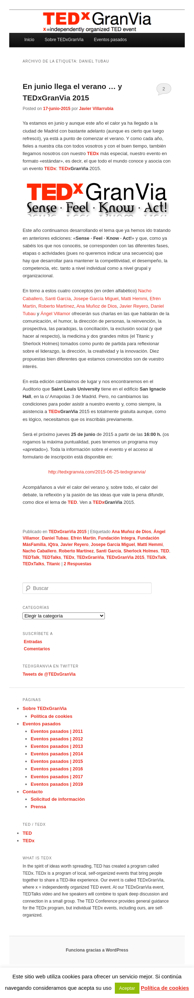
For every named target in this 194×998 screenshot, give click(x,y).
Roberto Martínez (56, 306)
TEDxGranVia (90, 557)
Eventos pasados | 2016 (57, 768)
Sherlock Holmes (140, 550)
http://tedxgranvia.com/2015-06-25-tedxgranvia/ (97, 472)
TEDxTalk (156, 557)
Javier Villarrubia (96, 108)
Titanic (53, 563)
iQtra (53, 544)
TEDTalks (51, 557)
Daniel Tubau (55, 538)
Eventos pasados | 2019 (57, 784)
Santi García (58, 298)
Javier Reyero (133, 306)
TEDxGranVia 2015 (67, 531)
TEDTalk (30, 557)
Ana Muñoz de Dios (96, 306)
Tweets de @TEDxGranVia (49, 674)
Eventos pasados (110, 39)
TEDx (69, 557)
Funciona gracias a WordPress (97, 950)
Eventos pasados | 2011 (57, 731)
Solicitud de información (58, 799)
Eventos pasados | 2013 (57, 746)
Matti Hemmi (134, 298)
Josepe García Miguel (95, 298)
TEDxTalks (33, 563)
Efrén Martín (83, 538)
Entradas (33, 641)
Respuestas (77, 563)
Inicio (29, 39)
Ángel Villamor (56, 313)
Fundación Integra (116, 538)
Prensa (38, 806)
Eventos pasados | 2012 (57, 738)
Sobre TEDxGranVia (64, 39)
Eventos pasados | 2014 (57, 753)
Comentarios (37, 648)
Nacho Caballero (39, 550)
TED (164, 550)
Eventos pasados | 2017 (57, 776)
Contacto (32, 791)
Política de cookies (51, 716)
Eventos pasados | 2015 (57, 761)
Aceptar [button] (127, 988)
